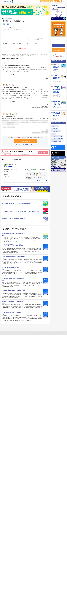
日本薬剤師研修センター (10, 18)
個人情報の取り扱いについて (45, 333)
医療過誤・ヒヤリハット (57, 136)
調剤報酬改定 (54, 128)
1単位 (4, 24)
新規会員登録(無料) (25, 141)
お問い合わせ (58, 333)
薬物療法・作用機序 (56, 131)
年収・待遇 (54, 138)
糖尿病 (8, 24)
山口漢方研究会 (8, 166)
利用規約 (37, 333)
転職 (60, 141)
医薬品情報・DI (55, 126)
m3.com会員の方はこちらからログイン (25, 144)
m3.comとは (64, 333)
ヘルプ (53, 333)
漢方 (9, 176)
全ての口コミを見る (42, 180)
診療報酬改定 (54, 141)
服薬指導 (53, 133)
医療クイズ (60, 138)
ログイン (64, 1)
